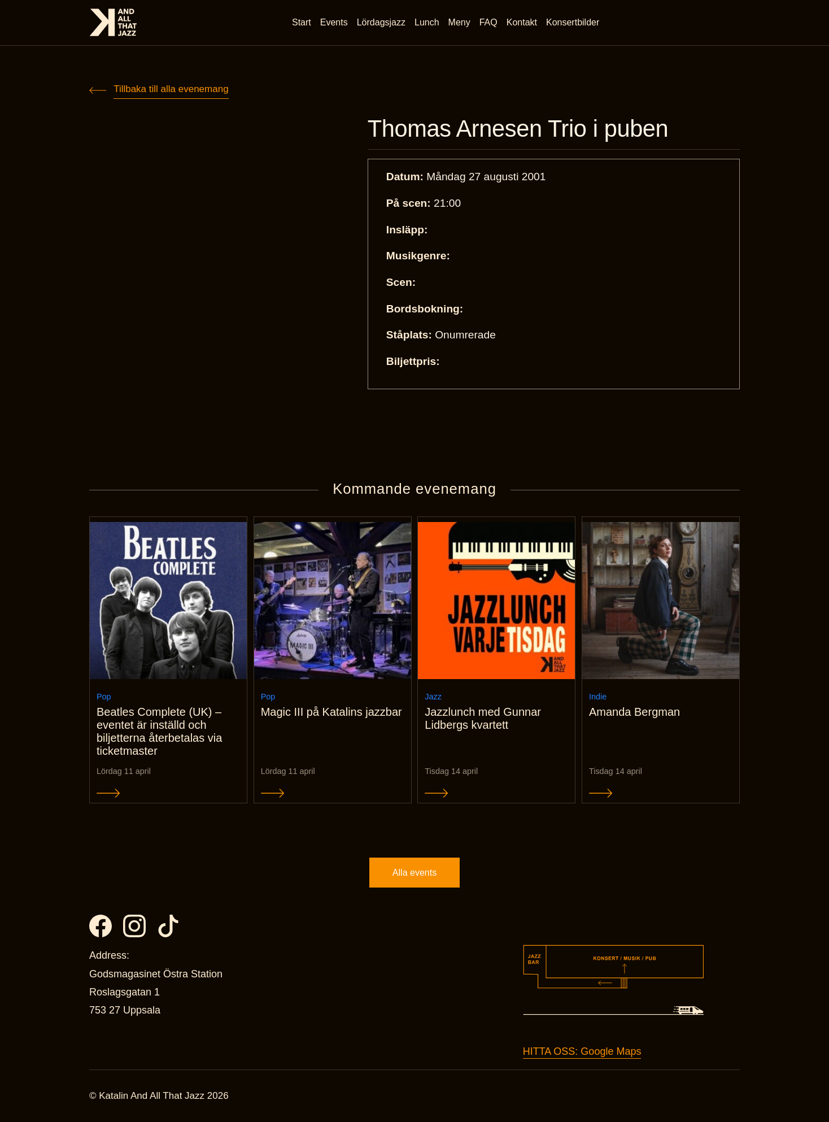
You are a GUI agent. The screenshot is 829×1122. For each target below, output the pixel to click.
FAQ (488, 22)
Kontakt (522, 22)
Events (334, 22)
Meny (459, 22)
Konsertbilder (572, 22)
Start (301, 22)
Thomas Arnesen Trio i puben (518, 129)
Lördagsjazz (381, 22)
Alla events (414, 872)
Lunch (427, 22)
